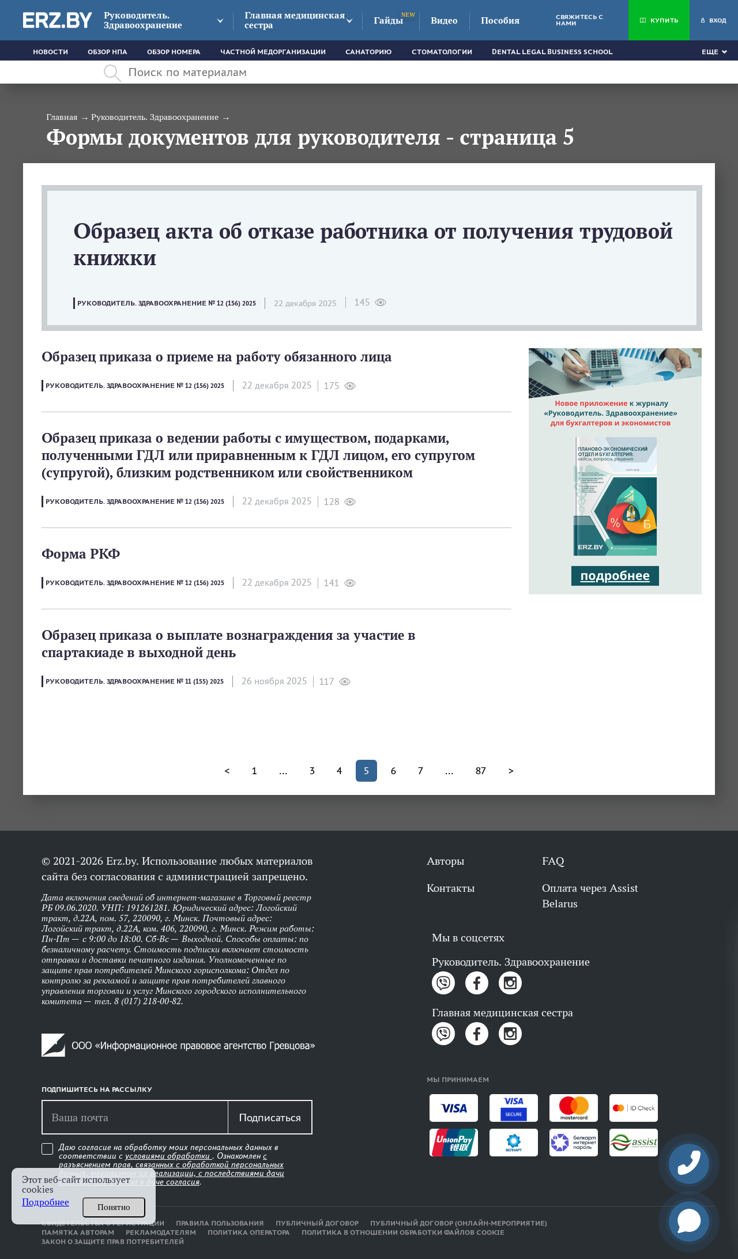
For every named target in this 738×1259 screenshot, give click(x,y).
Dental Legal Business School (552, 52)
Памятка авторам (78, 1232)
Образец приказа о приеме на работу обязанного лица (217, 356)
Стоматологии (442, 52)
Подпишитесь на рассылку (97, 1089)
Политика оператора (249, 1232)
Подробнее (45, 1202)
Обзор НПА (107, 52)
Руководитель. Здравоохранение (143, 20)
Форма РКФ (81, 553)
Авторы (445, 860)
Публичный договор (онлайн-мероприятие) (458, 1223)
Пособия (500, 20)
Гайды (388, 20)
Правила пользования (220, 1223)
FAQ (553, 860)
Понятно (113, 1207)
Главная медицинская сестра (294, 20)
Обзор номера (174, 52)
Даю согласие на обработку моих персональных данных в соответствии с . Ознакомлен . (171, 1164)
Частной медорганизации (273, 52)
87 (481, 770)
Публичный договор (317, 1223)
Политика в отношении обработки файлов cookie (403, 1232)
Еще (710, 52)
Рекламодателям (161, 1232)
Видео (444, 20)
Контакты (451, 887)
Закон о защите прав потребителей (113, 1241)
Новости (50, 52)
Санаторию (368, 52)
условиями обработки (168, 1155)
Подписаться (270, 1117)
